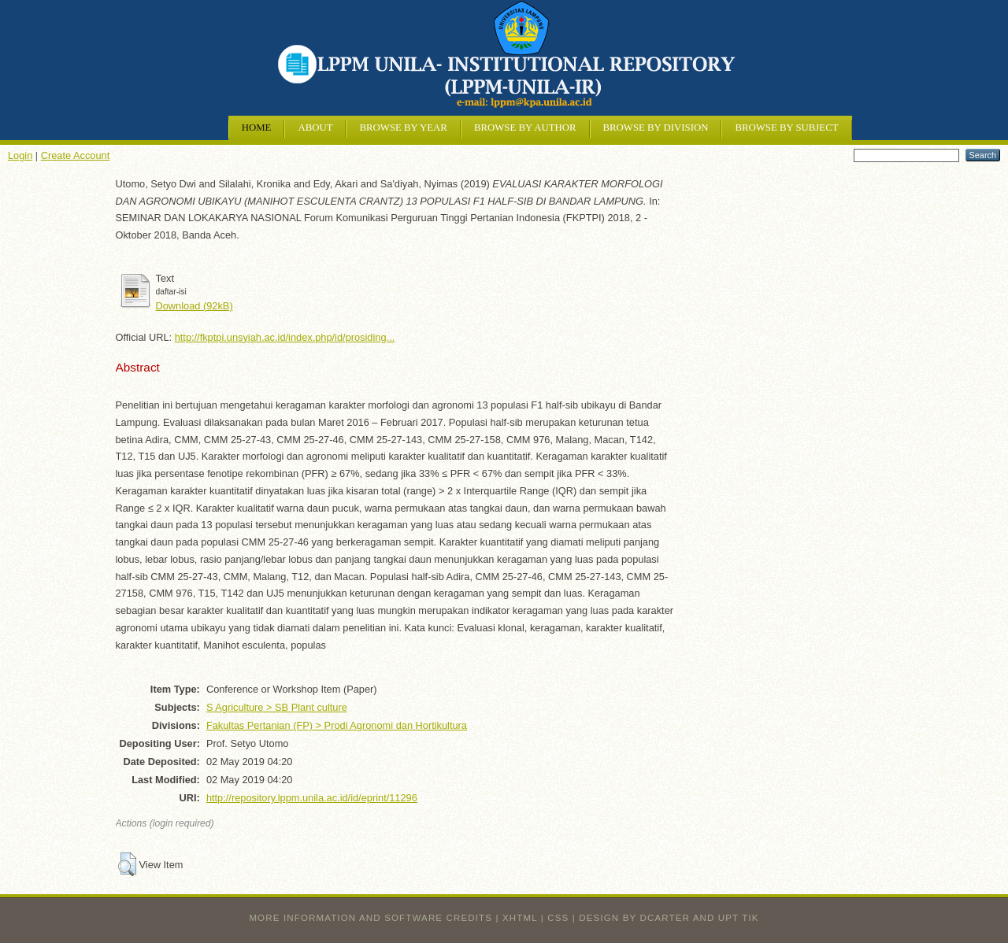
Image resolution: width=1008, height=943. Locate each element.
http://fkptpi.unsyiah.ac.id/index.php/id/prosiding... (285, 337)
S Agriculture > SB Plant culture (276, 707)
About (315, 127)
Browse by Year (403, 127)
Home (257, 127)
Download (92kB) (194, 306)
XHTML (519, 918)
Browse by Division (656, 127)
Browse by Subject (786, 127)
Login (20, 155)
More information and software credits (370, 918)
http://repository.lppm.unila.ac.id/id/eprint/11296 (311, 798)
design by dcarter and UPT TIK (668, 918)
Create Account (75, 155)
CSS (558, 918)
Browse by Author (525, 127)
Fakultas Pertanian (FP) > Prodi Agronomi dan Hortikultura (336, 725)
